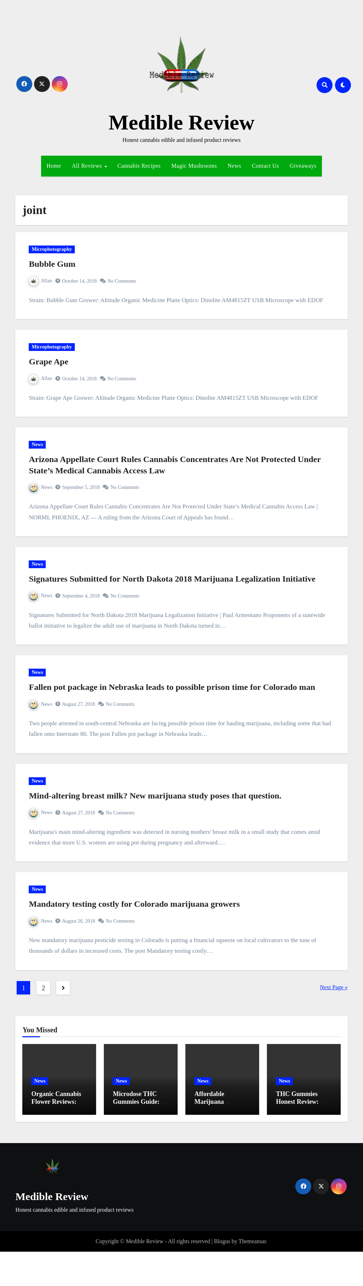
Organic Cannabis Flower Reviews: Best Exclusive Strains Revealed (56, 1140)
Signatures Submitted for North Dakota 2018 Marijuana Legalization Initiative (174, 595)
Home (53, 166)
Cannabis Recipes (139, 166)
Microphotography (54, 251)
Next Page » (333, 1022)
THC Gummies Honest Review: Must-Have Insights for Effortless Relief (303, 1140)
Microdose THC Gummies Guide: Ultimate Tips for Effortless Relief (136, 1140)
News (234, 166)
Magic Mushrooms (194, 166)
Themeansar (252, 1276)
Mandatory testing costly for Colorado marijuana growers (136, 935)
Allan (43, 283)
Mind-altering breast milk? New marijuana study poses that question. (157, 822)
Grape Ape (51, 369)
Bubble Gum (54, 266)
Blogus (222, 1276)
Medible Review (181, 122)
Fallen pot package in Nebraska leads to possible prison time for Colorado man (174, 709)
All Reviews (88, 166)
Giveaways (303, 166)
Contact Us (265, 166)
